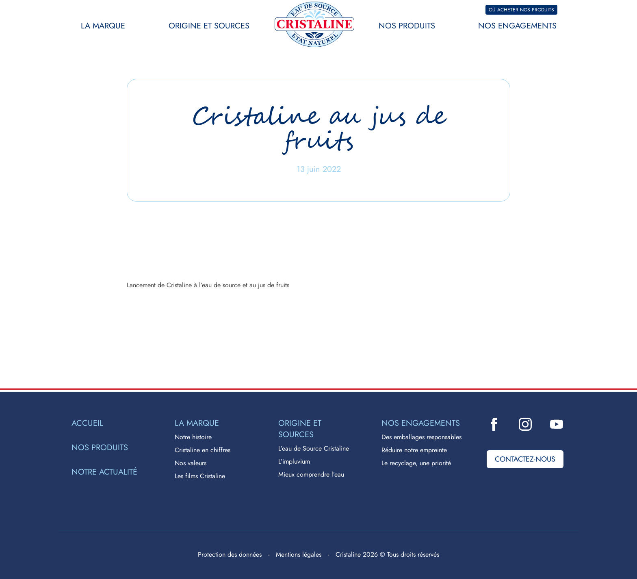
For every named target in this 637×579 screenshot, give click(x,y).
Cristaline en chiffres (202, 450)
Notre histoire (193, 437)
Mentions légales (298, 554)
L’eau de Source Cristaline (313, 448)
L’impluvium (294, 461)
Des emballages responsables (421, 437)
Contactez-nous (525, 459)
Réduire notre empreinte (414, 450)
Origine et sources (209, 26)
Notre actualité (104, 472)
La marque (103, 26)
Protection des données (230, 554)
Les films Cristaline (200, 476)
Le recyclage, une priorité (416, 463)
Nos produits (407, 26)
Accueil (87, 423)
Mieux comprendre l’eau (311, 474)
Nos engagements (517, 26)
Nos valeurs (190, 463)
